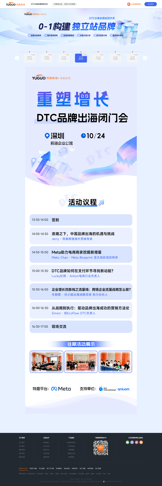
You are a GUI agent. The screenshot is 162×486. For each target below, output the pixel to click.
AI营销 (51, 473)
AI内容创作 (40, 473)
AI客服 (57, 473)
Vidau (104, 473)
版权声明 (46, 457)
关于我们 (22, 442)
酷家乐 (93, 473)
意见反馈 (46, 453)
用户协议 (22, 453)
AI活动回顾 (81, 473)
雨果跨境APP (71, 442)
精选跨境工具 (31, 473)
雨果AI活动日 (22, 473)
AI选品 (46, 473)
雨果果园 (71, 450)
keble (108, 473)
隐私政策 (22, 457)
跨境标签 (71, 457)
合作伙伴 (46, 446)
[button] (17, 58)
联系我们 (46, 442)
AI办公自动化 (64, 473)
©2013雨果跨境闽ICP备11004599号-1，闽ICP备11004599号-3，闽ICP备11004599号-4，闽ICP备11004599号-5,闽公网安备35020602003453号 (81, 481)
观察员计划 (71, 453)
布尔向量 (98, 473)
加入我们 (22, 446)
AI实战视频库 (72, 473)
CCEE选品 (71, 446)
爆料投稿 (22, 450)
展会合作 (46, 450)
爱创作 (87, 473)
